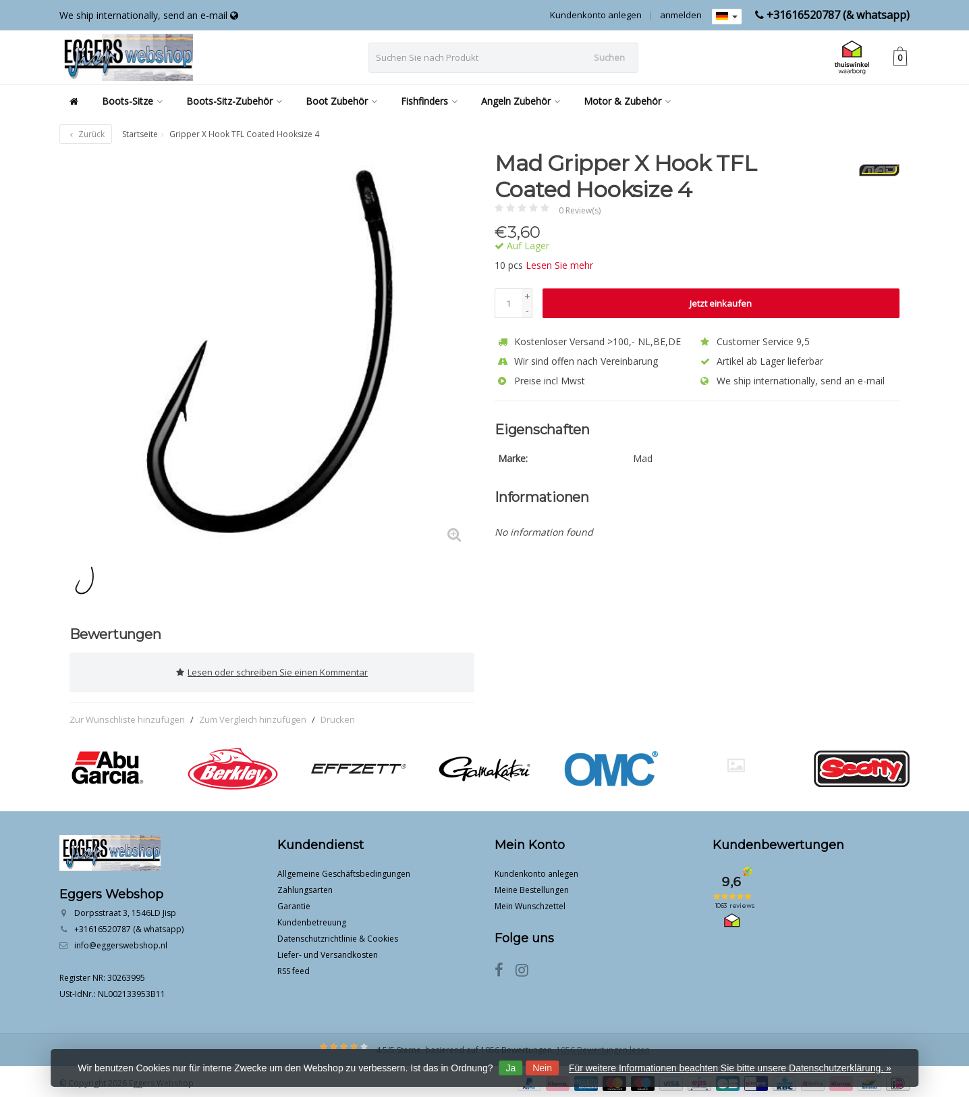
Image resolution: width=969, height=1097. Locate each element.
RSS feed (293, 967)
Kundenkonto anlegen (596, 15)
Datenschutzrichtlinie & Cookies (337, 934)
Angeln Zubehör (520, 101)
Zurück (86, 134)
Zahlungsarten (305, 886)
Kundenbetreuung (311, 918)
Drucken (338, 715)
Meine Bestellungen (532, 886)
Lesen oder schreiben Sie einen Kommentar (272, 670)
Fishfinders (429, 101)
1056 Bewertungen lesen (603, 1046)
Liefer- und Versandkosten (327, 950)
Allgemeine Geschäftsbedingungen (343, 869)
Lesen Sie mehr (559, 265)
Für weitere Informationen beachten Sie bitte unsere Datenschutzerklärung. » (730, 1068)
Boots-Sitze (132, 101)
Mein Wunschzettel (530, 902)
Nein (542, 1068)
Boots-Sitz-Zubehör (234, 101)
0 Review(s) (580, 210)
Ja (510, 1068)
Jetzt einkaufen (721, 303)
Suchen (609, 57)
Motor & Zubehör (627, 101)
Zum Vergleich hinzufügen (252, 715)
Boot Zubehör (341, 101)
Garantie (293, 902)
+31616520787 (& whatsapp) (838, 14)
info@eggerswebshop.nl (120, 941)
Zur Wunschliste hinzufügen (127, 715)
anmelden (681, 15)
